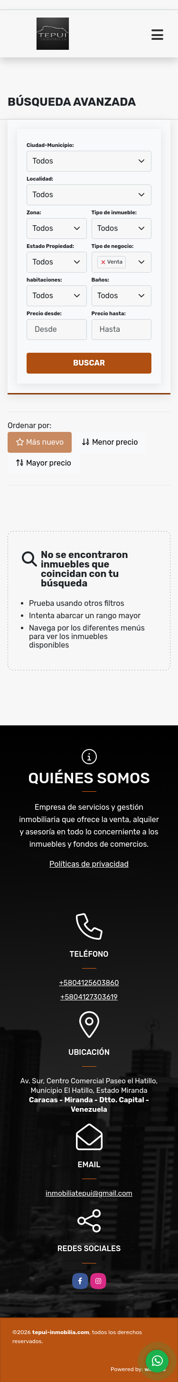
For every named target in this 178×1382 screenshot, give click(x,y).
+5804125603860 (89, 983)
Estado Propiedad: (50, 246)
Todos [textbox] (42, 160)
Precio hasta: (109, 314)
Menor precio (110, 442)
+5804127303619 (89, 997)
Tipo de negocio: (113, 246)
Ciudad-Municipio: (50, 145)
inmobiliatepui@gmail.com (89, 1193)
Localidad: (40, 179)
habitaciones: (44, 280)
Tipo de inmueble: (114, 213)
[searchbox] (100, 277)
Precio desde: (44, 314)
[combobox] (89, 161)
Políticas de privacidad (89, 864)
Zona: (34, 213)
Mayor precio (43, 462)
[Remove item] (104, 262)
